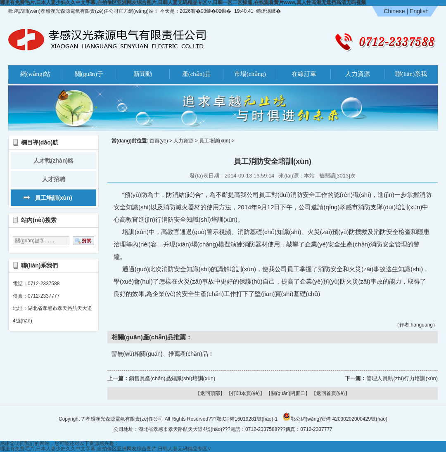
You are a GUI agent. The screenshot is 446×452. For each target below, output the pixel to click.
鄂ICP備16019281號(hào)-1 (247, 419)
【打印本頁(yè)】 (245, 393)
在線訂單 (304, 74)
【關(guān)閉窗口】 (288, 393)
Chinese (394, 11)
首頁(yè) (158, 141)
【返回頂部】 (210, 393)
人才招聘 (53, 179)
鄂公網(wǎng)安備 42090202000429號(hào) (334, 416)
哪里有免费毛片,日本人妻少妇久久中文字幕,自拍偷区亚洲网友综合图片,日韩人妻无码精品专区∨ (105, 449)
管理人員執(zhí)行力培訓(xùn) (402, 378)
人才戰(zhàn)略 (53, 160)
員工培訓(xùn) (53, 197)
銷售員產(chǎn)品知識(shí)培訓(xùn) (172, 378)
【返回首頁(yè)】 (330, 393)
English (419, 11)
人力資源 (357, 74)
